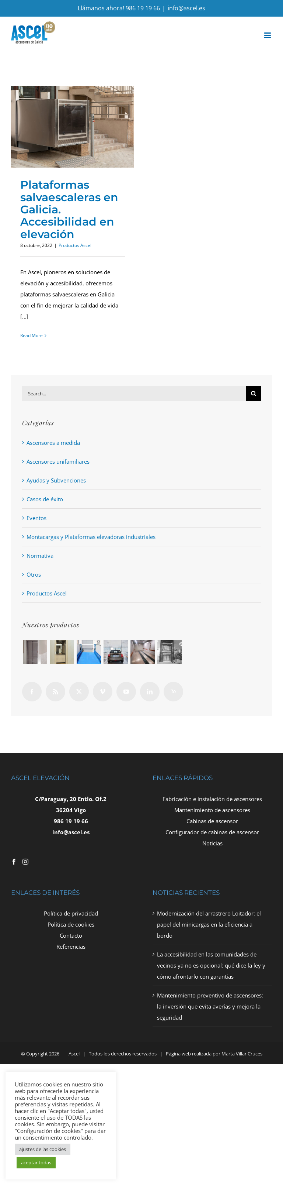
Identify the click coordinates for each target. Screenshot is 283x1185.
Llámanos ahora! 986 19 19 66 (119, 8)
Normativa (40, 555)
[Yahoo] (173, 691)
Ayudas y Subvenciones (56, 480)
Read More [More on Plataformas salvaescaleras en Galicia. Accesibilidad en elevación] (31, 335)
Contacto (71, 935)
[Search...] (134, 393)
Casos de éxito (45, 499)
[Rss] (55, 691)
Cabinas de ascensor (212, 821)
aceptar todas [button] (36, 1162)
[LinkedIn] (150, 691)
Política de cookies (71, 924)
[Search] (253, 393)
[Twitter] (79, 691)
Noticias (212, 843)
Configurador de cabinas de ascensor (212, 832)
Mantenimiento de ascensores (212, 810)
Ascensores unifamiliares (58, 461)
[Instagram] (25, 862)
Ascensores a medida (53, 442)
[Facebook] (32, 691)
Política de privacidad (71, 913)
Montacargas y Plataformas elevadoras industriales (91, 536)
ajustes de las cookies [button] (42, 1149)
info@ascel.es (186, 8)
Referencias (70, 946)
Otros (34, 574)
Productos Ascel (75, 245)
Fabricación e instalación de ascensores (212, 799)
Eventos (36, 518)
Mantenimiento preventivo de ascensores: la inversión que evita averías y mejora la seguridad (210, 1006)
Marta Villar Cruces (241, 1053)
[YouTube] (126, 691)
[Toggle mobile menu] (268, 35)
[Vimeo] (102, 691)
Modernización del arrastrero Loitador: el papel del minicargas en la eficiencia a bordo (209, 924)
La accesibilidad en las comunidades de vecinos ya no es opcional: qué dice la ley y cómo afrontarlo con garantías (211, 965)
